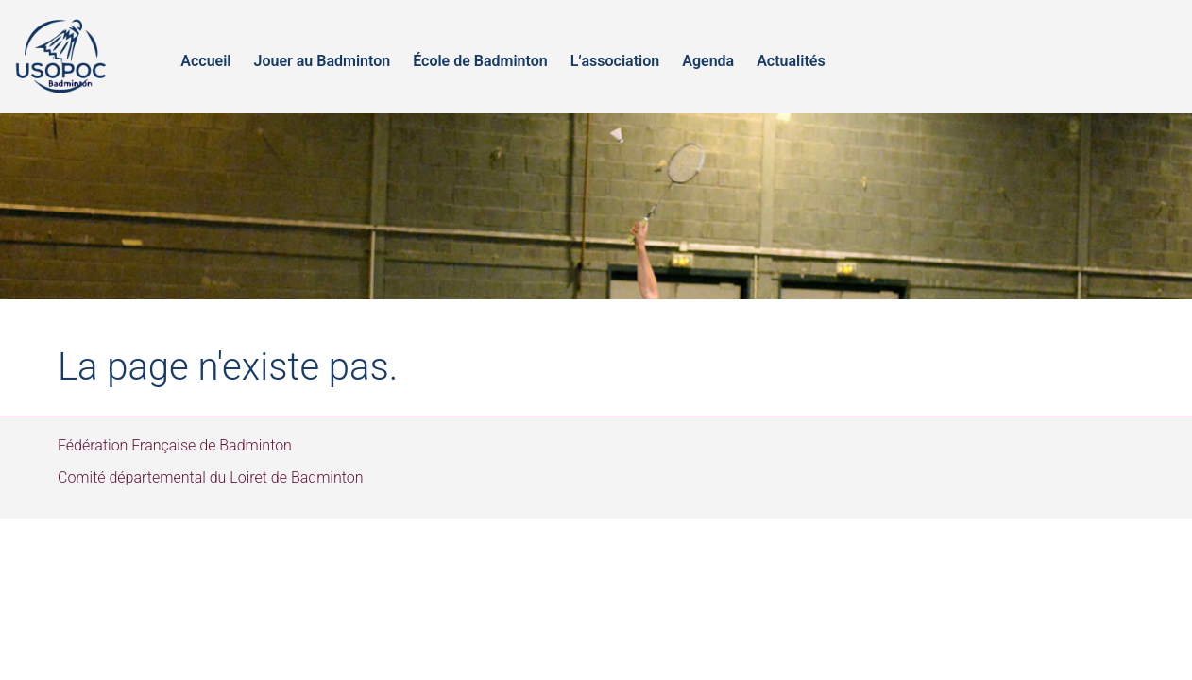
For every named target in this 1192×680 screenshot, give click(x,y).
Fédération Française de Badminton (175, 445)
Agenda (708, 61)
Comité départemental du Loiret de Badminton (211, 477)
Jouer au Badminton (321, 61)
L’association (615, 61)
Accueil (205, 61)
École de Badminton (480, 61)
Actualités (791, 61)
